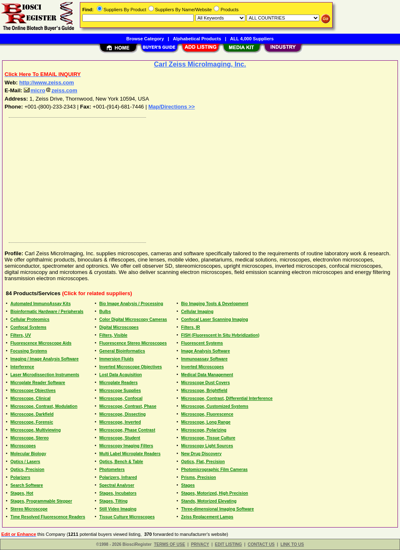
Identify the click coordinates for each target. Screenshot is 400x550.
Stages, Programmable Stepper (41, 501)
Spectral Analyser (116, 485)
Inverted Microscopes (202, 367)
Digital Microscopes (118, 327)
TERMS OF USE (169, 544)
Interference (22, 367)
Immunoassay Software (204, 359)
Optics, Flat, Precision (203, 461)
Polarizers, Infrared (118, 477)
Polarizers (20, 477)
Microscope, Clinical (30, 398)
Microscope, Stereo (29, 438)
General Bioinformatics (122, 351)
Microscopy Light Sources (207, 446)
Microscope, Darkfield (32, 414)
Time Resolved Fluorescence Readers (47, 517)
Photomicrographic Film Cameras (214, 469)
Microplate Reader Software (37, 382)
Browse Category (145, 38)
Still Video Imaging (117, 509)
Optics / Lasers (25, 461)
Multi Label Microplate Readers (129, 453)
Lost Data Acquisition (120, 374)
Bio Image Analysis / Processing (131, 303)
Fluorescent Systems (202, 343)
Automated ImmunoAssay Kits (40, 303)
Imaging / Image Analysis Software (44, 359)
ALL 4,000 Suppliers (252, 38)
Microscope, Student (119, 438)
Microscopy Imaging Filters (126, 446)
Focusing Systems (28, 351)
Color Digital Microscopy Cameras (133, 319)
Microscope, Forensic (31, 422)
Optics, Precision (27, 469)
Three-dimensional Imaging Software (217, 509)
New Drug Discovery (201, 453)
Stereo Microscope (28, 509)
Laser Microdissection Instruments (44, 374)
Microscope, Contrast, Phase (127, 406)
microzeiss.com (50, 90)
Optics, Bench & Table (121, 461)
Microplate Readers (118, 382)
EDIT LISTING (228, 544)
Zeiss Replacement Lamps (207, 517)
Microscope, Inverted (120, 422)
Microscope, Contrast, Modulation (43, 406)
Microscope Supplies (120, 390)
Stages (188, 485)
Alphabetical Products (197, 38)
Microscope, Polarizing (204, 430)
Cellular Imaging (197, 311)
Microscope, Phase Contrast (127, 430)
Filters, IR (190, 327)
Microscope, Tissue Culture (208, 438)
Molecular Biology (28, 453)
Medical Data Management (207, 374)
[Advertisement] (200, 178)
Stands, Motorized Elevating (209, 501)
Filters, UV (20, 335)
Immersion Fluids (116, 359)
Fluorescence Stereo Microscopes (133, 343)
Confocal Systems (28, 327)
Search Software (26, 485)
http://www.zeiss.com (46, 82)
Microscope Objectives (33, 390)
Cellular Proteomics (29, 319)
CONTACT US (261, 544)
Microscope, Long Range (206, 422)
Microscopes (23, 446)
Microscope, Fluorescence (207, 414)
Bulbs (105, 311)
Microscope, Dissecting (122, 414)
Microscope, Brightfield (204, 390)
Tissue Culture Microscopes (127, 517)
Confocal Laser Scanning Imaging (214, 319)
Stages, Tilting (113, 501)
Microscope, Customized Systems (215, 406)
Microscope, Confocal (121, 398)
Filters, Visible (113, 335)
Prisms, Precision (198, 477)
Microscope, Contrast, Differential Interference (227, 398)
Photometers (112, 469)
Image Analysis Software (205, 351)
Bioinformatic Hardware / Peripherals (47, 311)
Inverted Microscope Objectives (130, 367)
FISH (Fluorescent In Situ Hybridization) (220, 335)
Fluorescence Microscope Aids (41, 343)
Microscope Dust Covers (205, 382)
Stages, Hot (21, 493)
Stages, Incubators (117, 493)
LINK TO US (292, 544)
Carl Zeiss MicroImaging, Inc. (200, 64)
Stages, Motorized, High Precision (214, 493)
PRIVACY (200, 544)
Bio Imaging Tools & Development (215, 303)
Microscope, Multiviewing (35, 430)
